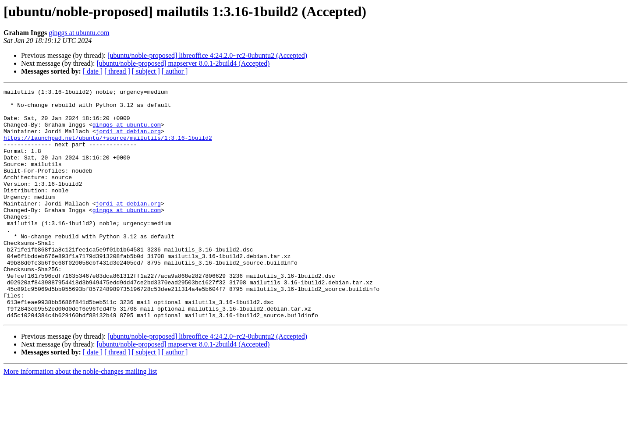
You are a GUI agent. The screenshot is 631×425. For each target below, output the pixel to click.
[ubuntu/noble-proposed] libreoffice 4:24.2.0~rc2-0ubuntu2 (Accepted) (207, 55)
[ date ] (93, 71)
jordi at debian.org (128, 140)
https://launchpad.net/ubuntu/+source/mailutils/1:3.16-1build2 (108, 148)
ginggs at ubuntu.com (79, 32)
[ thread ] (117, 71)
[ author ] (175, 71)
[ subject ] (146, 71)
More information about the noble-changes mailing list (80, 417)
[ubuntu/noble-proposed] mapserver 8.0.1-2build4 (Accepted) (182, 63)
